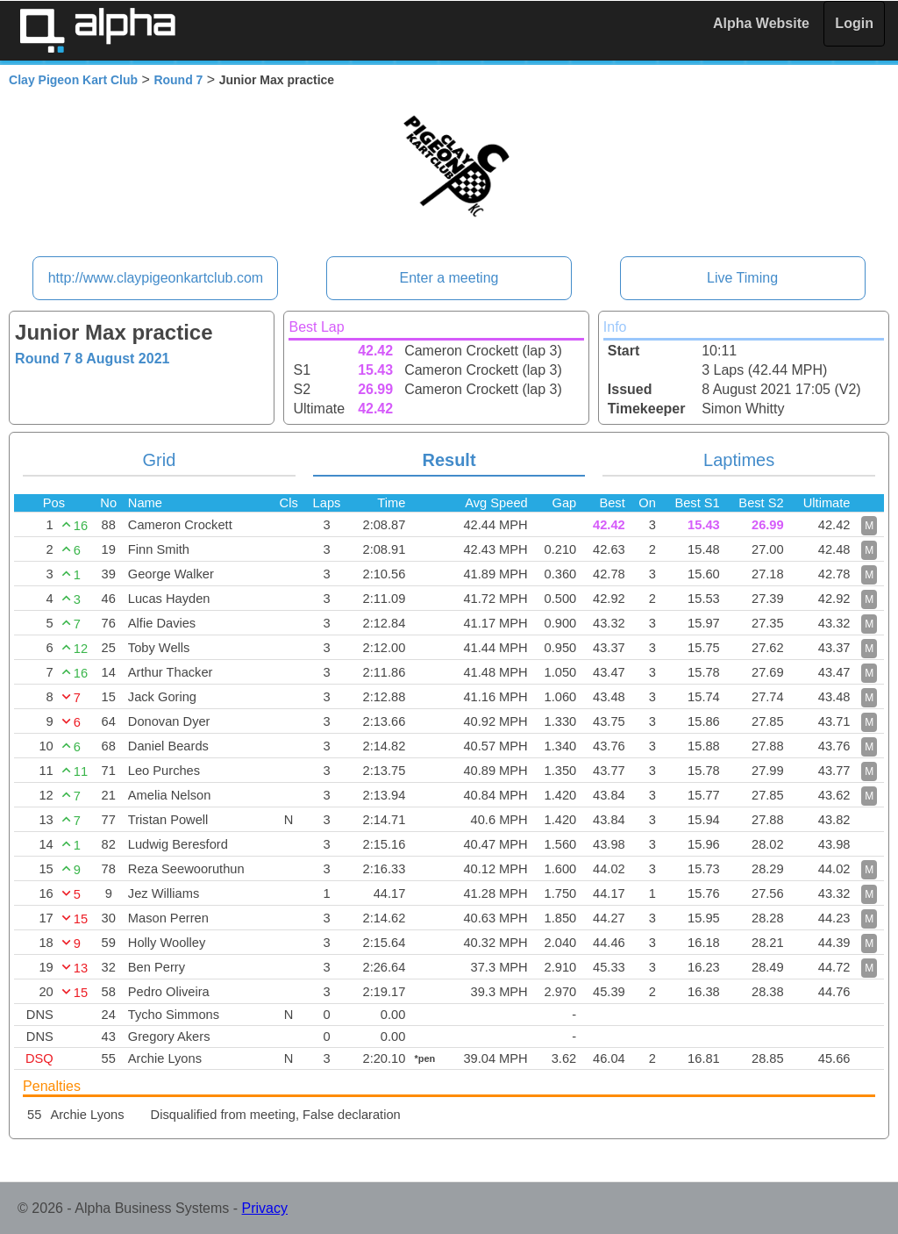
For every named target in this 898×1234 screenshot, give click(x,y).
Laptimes (738, 460)
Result (448, 460)
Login (854, 23)
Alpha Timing (97, 30)
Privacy (265, 1208)
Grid (159, 460)
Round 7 (178, 80)
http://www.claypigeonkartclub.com (155, 277)
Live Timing (742, 277)
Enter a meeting (449, 277)
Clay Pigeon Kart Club (73, 80)
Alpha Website (761, 23)
